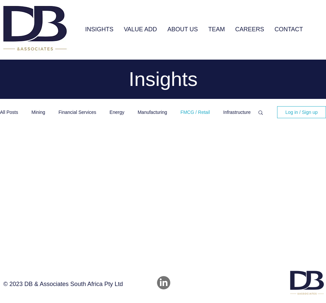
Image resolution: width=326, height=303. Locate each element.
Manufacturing (152, 112)
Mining (38, 112)
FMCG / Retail (195, 112)
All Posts (9, 112)
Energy (116, 112)
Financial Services (77, 112)
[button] (140, 29)
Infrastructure (236, 112)
